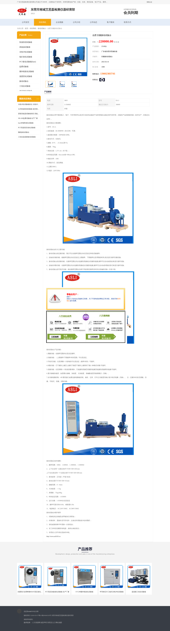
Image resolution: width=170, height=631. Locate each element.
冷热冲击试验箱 (25, 52)
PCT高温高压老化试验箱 (26, 127)
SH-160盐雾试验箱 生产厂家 (28, 118)
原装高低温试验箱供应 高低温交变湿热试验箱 (29, 114)
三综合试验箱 (24, 86)
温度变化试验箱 (25, 76)
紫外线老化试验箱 (26, 71)
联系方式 (127, 22)
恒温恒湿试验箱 (25, 42)
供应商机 (42, 22)
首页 (26, 28)
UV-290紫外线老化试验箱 (84, 592)
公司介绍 (76, 22)
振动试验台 (42, 28)
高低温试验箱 (24, 47)
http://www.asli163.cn (53, 536)
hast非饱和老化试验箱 (25, 123)
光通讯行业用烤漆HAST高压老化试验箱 (32, 592)
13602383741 (107, 73)
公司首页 (25, 22)
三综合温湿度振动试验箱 (27, 137)
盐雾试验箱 (23, 67)
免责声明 (43, 622)
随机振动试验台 (23, 132)
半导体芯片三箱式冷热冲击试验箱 (112, 592)
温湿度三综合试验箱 (139, 592)
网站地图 (59, 622)
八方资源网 (36, 622)
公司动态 (93, 22)
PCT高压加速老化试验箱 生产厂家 (57, 592)
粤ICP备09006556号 (44, 615)
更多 (38, 99)
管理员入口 (51, 622)
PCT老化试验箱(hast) (27, 62)
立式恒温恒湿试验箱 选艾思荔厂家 (29, 109)
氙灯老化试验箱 (25, 57)
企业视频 (59, 22)
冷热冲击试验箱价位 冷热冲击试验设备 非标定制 (29, 104)
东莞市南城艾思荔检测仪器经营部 (62, 615)
